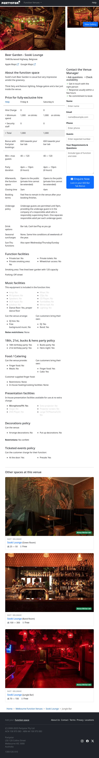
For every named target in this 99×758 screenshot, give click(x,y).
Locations (89, 720)
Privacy (80, 720)
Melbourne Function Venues (29, 708)
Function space (22, 720)
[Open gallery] (83, 17)
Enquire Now (80, 182)
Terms (73, 720)
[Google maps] (35, 64)
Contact (64, 720)
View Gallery (90, 24)
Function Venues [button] (32, 2)
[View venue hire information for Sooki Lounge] (49, 513)
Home (10, 708)
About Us (55, 720)
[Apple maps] (18, 64)
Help (94, 2)
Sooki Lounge (52, 708)
